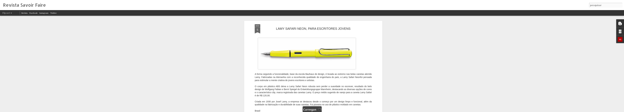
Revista (24, 13)
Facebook (33, 13)
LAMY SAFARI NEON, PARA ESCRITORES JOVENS (313, 28)
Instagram (43, 13)
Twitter (53, 13)
